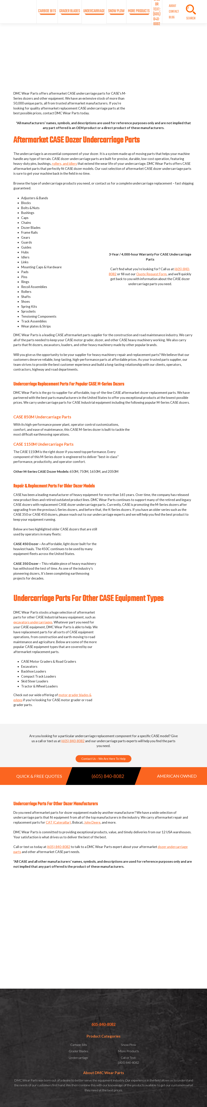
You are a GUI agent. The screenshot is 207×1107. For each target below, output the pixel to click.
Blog (172, 17)
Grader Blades (69, 11)
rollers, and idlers (64, 164)
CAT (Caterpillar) (58, 822)
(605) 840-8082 (73, 741)
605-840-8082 (103, 1024)
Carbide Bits (47, 11)
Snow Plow (116, 11)
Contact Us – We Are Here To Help (103, 758)
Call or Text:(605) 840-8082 (156, 12)
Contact (174, 12)
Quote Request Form (151, 274)
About (172, 6)
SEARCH (190, 18)
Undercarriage (94, 11)
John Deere (92, 822)
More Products (139, 11)
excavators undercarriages (32, 622)
